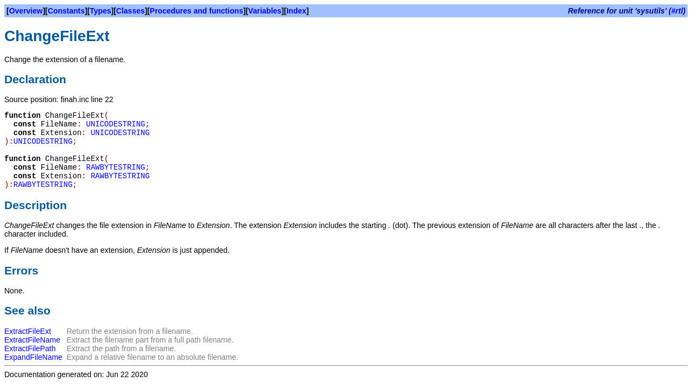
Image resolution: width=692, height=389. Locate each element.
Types (100, 10)
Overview (26, 10)
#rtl (677, 10)
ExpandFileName (33, 357)
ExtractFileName (32, 340)
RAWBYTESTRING (115, 167)
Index (297, 10)
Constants (66, 10)
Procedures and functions (196, 10)
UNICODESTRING (115, 124)
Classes (130, 10)
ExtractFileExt (27, 331)
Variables (265, 10)
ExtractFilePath (30, 348)
